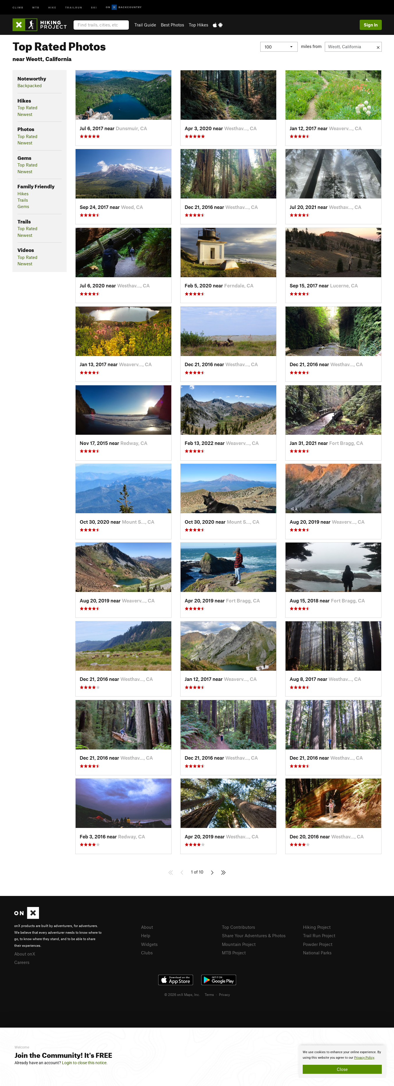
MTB (36, 7)
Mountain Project (239, 944)
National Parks (317, 952)
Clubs (147, 952)
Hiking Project (317, 927)
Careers (21, 962)
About (147, 927)
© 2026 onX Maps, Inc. (182, 994)
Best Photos (172, 24)
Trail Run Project (319, 935)
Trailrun (73, 7)
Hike (52, 7)
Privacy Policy (364, 1058)
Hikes (22, 193)
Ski (94, 7)
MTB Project (234, 952)
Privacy (224, 994)
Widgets (149, 944)
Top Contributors (238, 927)
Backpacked (29, 85)
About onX (24, 953)
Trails (22, 200)
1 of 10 (197, 871)
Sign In (371, 24)
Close (342, 1069)
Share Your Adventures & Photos (254, 935)
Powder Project (317, 944)
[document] (342, 1061)
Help (145, 935)
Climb (18, 7)
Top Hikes (198, 24)
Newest (24, 114)
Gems (23, 206)
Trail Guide (145, 24)
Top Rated (27, 107)
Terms (209, 994)
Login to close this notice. (85, 1062)
